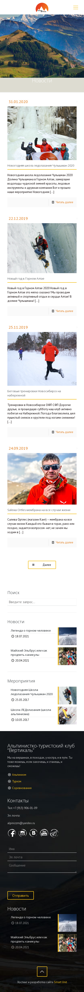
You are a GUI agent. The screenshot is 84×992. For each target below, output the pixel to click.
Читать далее (64, 202)
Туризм (16, 781)
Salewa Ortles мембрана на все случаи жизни (38, 510)
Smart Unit (60, 982)
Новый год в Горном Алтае (25, 278)
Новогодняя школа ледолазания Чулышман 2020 (40, 165)
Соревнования (22, 788)
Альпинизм (19, 775)
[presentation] (41, 882)
